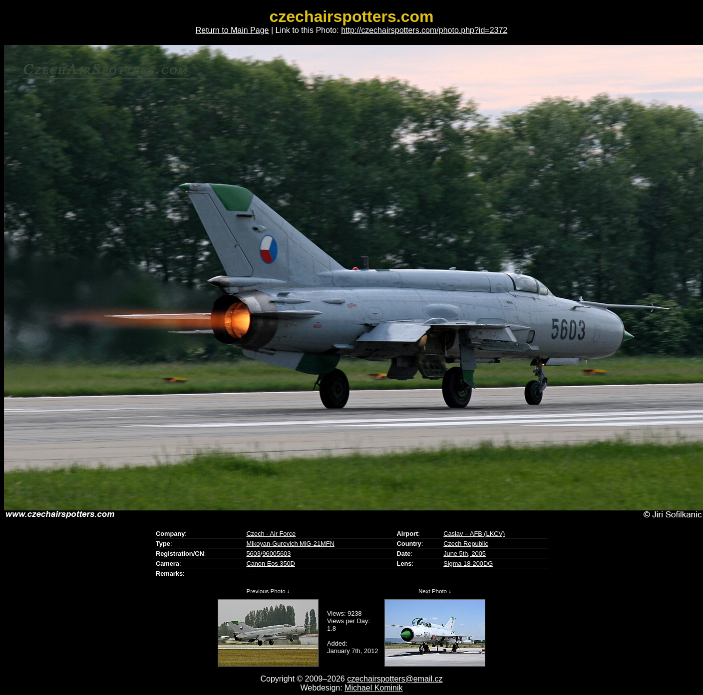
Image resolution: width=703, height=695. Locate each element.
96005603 (276, 553)
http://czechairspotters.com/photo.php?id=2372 (424, 30)
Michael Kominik (373, 688)
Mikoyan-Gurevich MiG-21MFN (290, 543)
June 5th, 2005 (464, 553)
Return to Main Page (232, 30)
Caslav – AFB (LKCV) (474, 533)
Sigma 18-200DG (468, 563)
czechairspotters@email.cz (394, 679)
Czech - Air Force (271, 533)
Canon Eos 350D (270, 563)
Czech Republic (465, 543)
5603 (253, 553)
